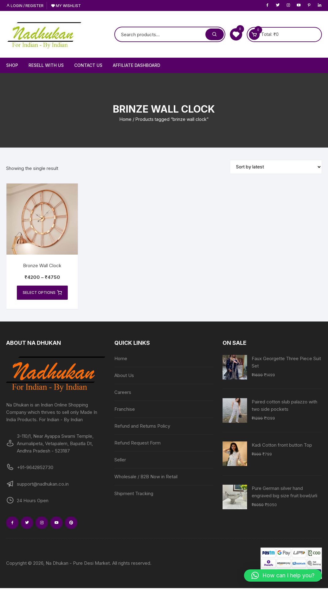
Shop (12, 65)
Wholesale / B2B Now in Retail (145, 477)
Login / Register (25, 5)
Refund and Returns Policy (142, 427)
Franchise (124, 410)
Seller (120, 461)
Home (126, 119)
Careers (122, 393)
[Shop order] (276, 167)
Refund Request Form (137, 444)
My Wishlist (66, 5)
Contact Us (88, 65)
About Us (124, 376)
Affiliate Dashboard (136, 65)
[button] (283, 575)
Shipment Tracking (133, 494)
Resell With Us (46, 65)
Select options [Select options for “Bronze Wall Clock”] (42, 293)
